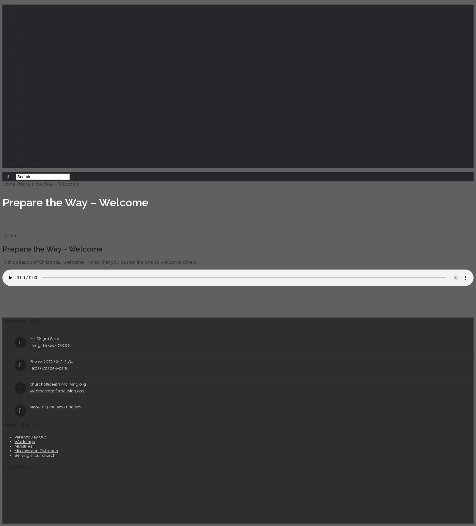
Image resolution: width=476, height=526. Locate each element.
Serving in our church (35, 455)
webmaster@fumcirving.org (57, 391)
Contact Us (39, 159)
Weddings (37, 110)
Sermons (24, 50)
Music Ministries (44, 94)
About (21, 126)
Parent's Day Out (30, 437)
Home (21, 23)
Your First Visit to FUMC (52, 39)
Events (22, 55)
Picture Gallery (43, 143)
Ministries (24, 72)
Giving (21, 165)
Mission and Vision (46, 132)
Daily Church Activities (50, 66)
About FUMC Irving (47, 44)
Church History (42, 148)
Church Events (42, 61)
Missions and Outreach (51, 116)
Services (23, 99)
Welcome (25, 28)
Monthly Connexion (47, 137)
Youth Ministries (44, 83)
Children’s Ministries (47, 77)
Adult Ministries (43, 88)
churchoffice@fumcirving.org (58, 384)
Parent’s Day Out (45, 105)
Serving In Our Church (50, 121)
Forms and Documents (51, 154)
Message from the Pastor (54, 33)
